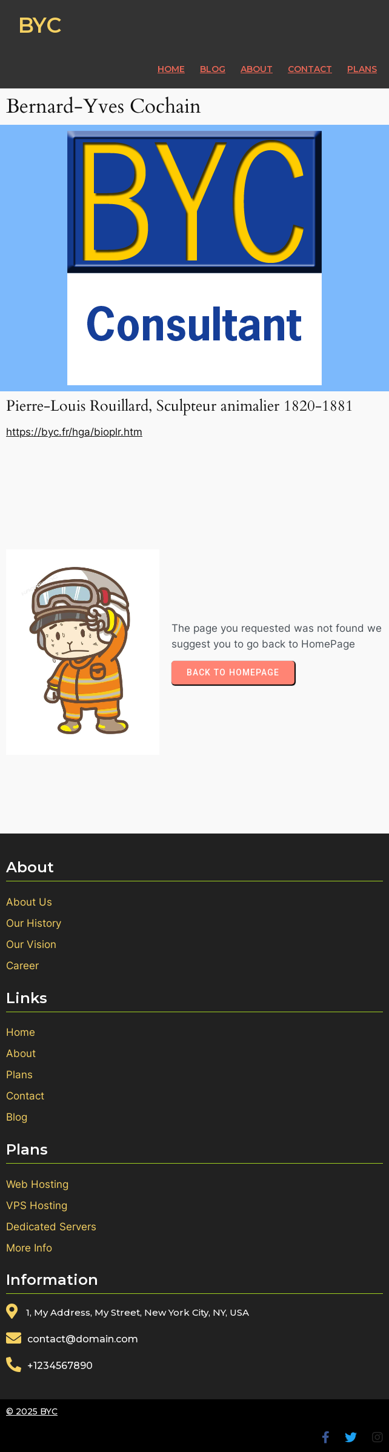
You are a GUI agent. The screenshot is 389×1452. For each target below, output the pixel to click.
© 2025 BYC (32, 1411)
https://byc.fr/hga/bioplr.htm (74, 432)
